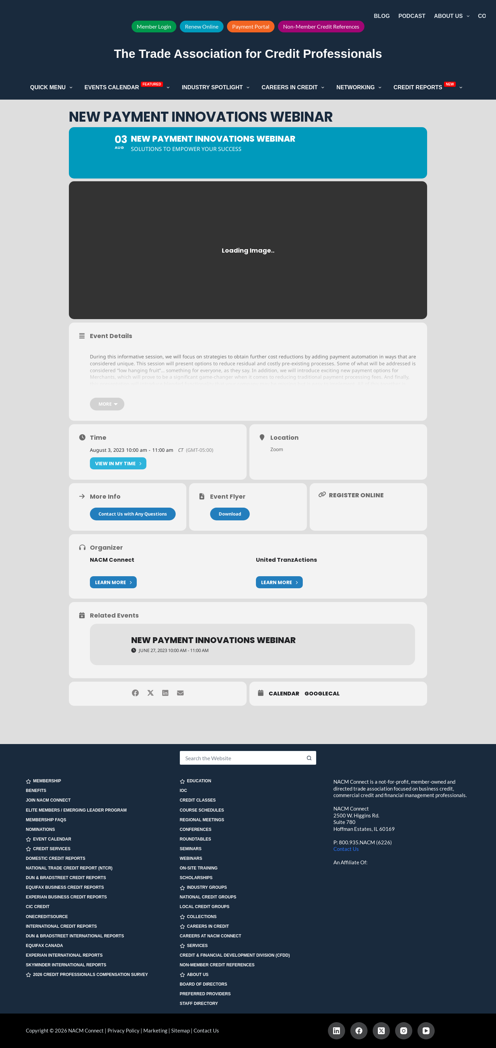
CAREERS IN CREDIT (204, 926)
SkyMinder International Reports (66, 965)
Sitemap (180, 1030)
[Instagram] (403, 1030)
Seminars (191, 848)
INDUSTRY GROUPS (203, 887)
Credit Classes (198, 800)
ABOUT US (194, 974)
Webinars (191, 858)
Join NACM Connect (48, 800)
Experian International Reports (64, 955)
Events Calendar (128, 87)
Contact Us (346, 849)
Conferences (195, 829)
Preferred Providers (205, 993)
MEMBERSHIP (43, 781)
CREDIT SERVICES (48, 849)
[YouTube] (426, 1030)
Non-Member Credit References (321, 26)
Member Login (154, 26)
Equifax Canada (44, 945)
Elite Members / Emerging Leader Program (76, 810)
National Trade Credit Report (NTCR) (69, 868)
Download (230, 524)
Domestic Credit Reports (55, 858)
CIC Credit (38, 906)
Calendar (284, 704)
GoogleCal (322, 704)
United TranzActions (286, 570)
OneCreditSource (47, 916)
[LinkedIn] (336, 1030)
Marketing (155, 1030)
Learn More (113, 593)
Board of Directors (203, 984)
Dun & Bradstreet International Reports (75, 936)
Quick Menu (52, 87)
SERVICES (194, 945)
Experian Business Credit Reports (66, 897)
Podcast (412, 16)
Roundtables (195, 839)
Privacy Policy (123, 1030)
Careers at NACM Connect (210, 936)
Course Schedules (202, 810)
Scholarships (196, 877)
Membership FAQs (46, 819)
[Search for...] (241, 758)
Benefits (36, 790)
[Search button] (309, 758)
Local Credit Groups (204, 906)
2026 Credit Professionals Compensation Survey (87, 974)
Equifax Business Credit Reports (65, 887)
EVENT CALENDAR (48, 839)
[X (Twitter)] (381, 1030)
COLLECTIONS (198, 916)
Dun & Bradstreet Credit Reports (66, 877)
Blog (382, 16)
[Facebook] (359, 1030)
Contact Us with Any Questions (133, 524)
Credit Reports (429, 87)
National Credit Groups (208, 897)
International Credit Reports (61, 926)
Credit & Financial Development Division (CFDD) (235, 955)
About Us (453, 16)
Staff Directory (199, 1003)
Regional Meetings (202, 819)
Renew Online (201, 26)
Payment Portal (250, 26)
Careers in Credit (294, 87)
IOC (183, 790)
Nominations (40, 829)
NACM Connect (112, 570)
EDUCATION (195, 781)
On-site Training (199, 868)
